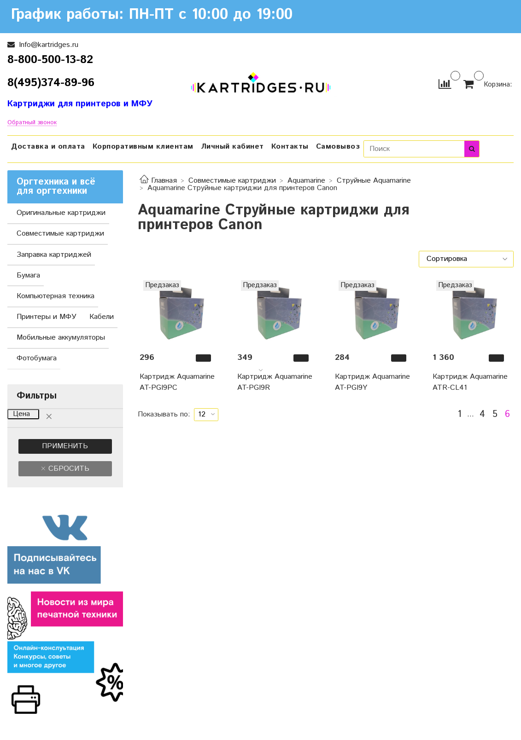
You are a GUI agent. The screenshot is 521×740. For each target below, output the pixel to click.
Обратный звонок (32, 123)
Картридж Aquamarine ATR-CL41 (470, 382)
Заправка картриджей (54, 254)
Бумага (28, 275)
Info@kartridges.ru (47, 45)
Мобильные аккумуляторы (61, 337)
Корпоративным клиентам (143, 146)
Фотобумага (37, 358)
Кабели (101, 317)
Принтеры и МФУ (46, 317)
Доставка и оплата (48, 146)
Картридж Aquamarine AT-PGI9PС (177, 382)
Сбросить (67, 468)
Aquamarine (306, 180)
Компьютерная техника (55, 296)
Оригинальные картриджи (61, 213)
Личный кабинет (232, 146)
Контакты (290, 146)
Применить (65, 446)
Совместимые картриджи (232, 180)
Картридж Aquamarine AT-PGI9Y (372, 382)
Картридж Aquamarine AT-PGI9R (274, 382)
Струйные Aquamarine (374, 180)
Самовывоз (338, 146)
